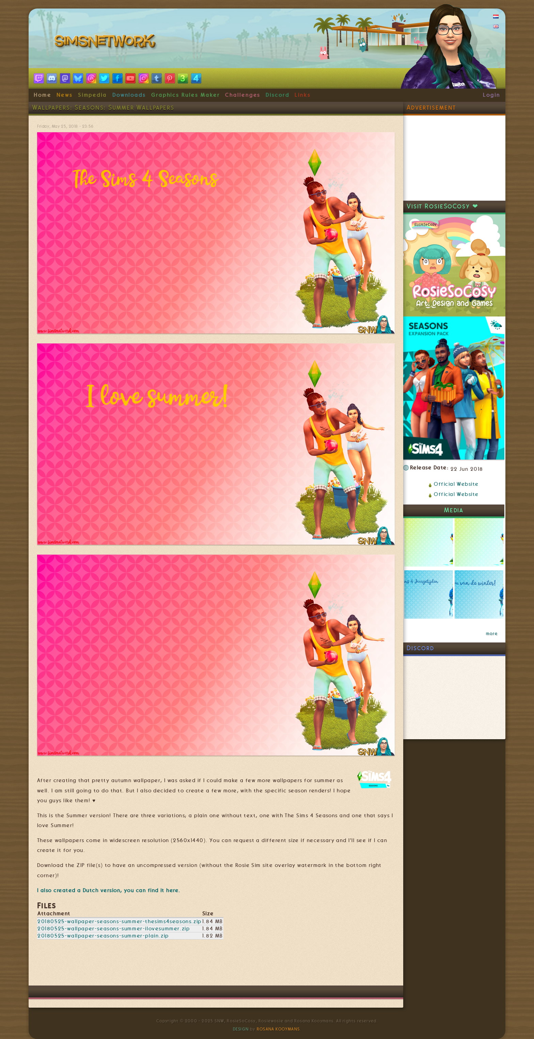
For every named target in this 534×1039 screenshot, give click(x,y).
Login (491, 95)
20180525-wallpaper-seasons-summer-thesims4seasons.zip (119, 921)
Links (303, 95)
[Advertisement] (216, 965)
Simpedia (92, 95)
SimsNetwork (106, 42)
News (65, 95)
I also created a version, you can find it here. (108, 890)
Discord (277, 95)
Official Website (456, 484)
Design (241, 1029)
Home (42, 95)
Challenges (242, 95)
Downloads (129, 95)
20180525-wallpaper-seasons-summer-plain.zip (103, 936)
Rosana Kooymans (278, 1029)
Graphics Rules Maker (185, 95)
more (492, 633)
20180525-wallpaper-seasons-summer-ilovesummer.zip (113, 929)
